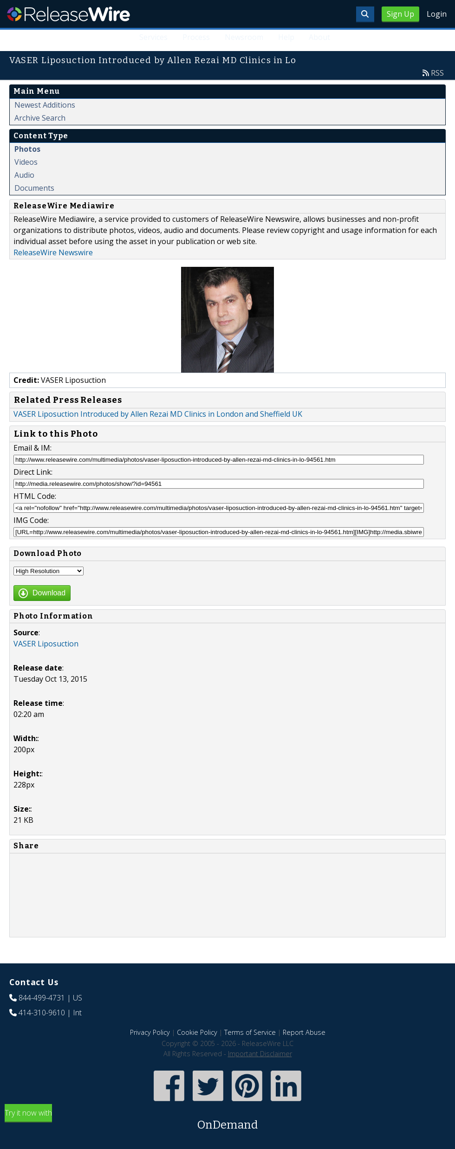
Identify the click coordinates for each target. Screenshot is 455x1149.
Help (286, 37)
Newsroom (243, 37)
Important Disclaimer (260, 1053)
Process (195, 37)
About (319, 37)
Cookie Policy (197, 1032)
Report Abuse (304, 1032)
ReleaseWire (68, 14)
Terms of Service (250, 1032)
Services (153, 37)
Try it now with (227, 1120)
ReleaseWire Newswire (53, 252)
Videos (26, 162)
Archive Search (39, 118)
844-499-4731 (42, 998)
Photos (27, 149)
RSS (437, 73)
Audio (24, 175)
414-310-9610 (42, 1012)
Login (437, 14)
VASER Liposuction (45, 644)
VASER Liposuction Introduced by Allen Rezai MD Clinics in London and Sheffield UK (157, 414)
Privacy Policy (150, 1032)
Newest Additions (44, 105)
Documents (34, 188)
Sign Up (400, 14)
